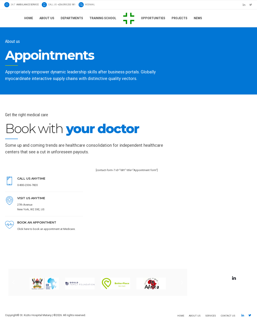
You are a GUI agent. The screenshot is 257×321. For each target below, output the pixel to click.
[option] (97, 282)
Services (210, 315)
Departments (72, 18)
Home (28, 18)
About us (46, 18)
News (198, 18)
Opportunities (153, 18)
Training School (102, 18)
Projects (179, 18)
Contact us (228, 315)
